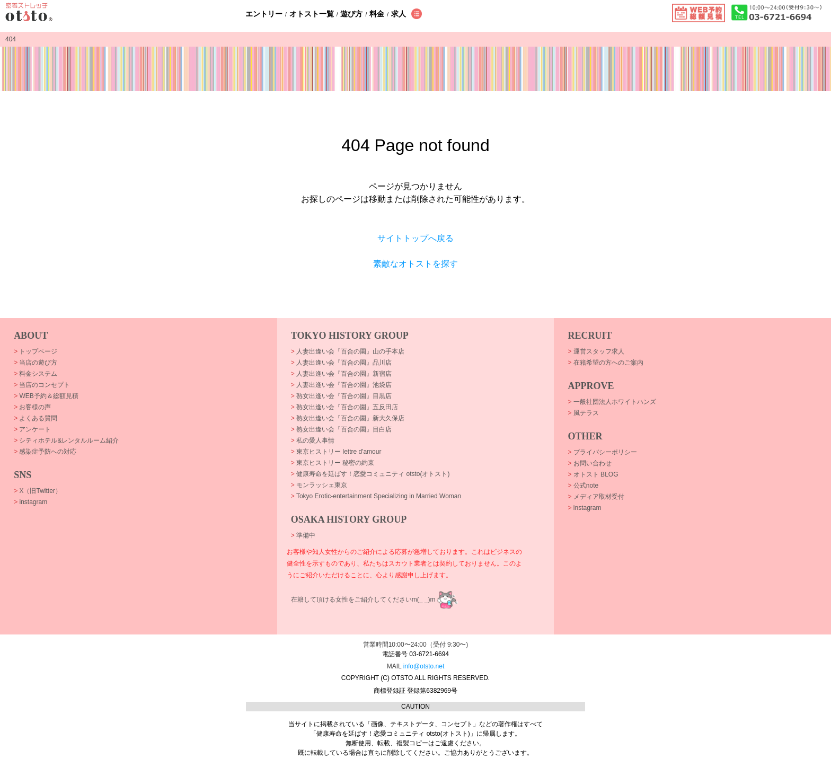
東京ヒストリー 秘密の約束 (333, 462)
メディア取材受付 (596, 496)
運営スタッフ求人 (596, 351)
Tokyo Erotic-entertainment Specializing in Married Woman (376, 496)
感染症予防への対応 (45, 451)
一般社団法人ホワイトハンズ (612, 401)
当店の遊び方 (35, 362)
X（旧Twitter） (37, 491)
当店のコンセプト (42, 385)
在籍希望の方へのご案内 (605, 362)
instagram (30, 502)
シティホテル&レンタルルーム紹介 (66, 440)
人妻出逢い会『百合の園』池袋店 (341, 385)
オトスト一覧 (311, 13)
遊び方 (351, 13)
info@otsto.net (424, 666)
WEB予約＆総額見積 (46, 396)
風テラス (583, 413)
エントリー (263, 13)
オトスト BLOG (593, 474)
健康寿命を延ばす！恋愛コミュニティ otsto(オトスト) (370, 474)
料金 (376, 13)
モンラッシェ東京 (319, 485)
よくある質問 (35, 418)
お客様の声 (32, 407)
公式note (583, 485)
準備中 (303, 535)
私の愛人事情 (312, 440)
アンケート (32, 429)
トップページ (35, 351)
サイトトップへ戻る (415, 238)
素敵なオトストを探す (415, 263)
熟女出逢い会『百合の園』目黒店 (341, 396)
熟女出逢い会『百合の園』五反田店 (344, 407)
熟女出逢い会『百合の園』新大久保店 (347, 418)
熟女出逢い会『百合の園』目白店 (341, 429)
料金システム (35, 373)
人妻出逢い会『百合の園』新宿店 (341, 373)
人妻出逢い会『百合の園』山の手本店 (347, 351)
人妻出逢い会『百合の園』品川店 (341, 362)
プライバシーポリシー (602, 452)
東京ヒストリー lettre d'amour (336, 451)
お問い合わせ (589, 463)
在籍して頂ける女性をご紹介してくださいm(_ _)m (363, 599)
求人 (398, 13)
